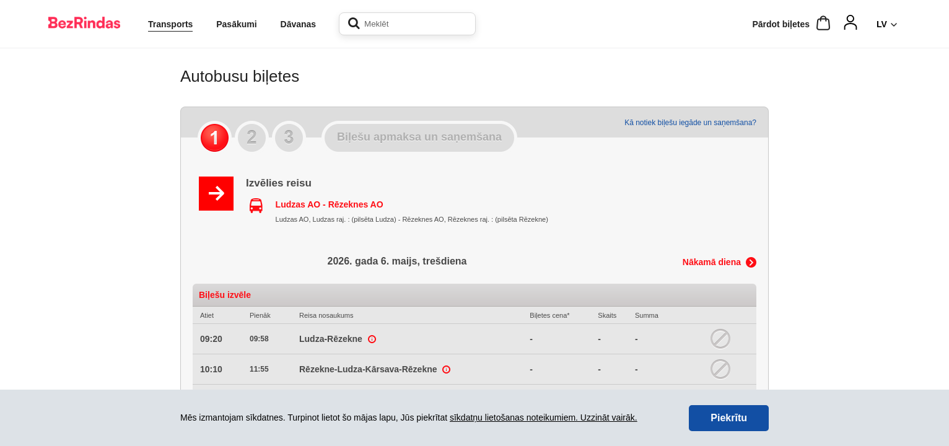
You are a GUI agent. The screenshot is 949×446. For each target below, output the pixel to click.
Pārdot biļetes (781, 24)
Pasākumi (236, 24)
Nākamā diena (712, 262)
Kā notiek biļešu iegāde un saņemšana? (690, 122)
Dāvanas (299, 24)
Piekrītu (729, 418)
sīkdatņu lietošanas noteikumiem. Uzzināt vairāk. (543, 417)
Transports (170, 24)
